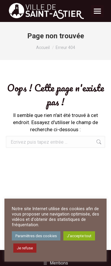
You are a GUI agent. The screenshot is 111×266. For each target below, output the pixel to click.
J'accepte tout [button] (79, 236)
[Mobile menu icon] (97, 11)
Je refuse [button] (25, 248)
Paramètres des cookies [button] (36, 236)
